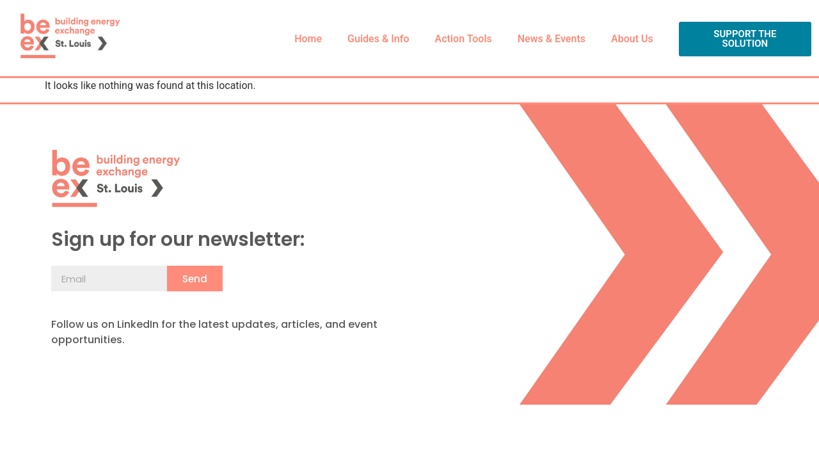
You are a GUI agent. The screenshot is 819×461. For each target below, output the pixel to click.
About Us (632, 39)
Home (308, 39)
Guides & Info (378, 39)
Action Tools (463, 39)
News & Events (551, 39)
